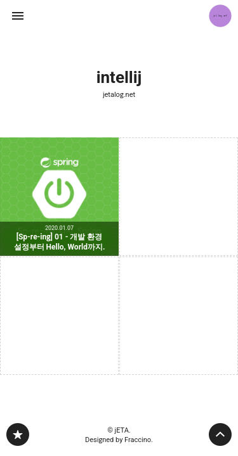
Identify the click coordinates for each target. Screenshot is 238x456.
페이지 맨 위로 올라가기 (220, 434)
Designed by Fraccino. (119, 440)
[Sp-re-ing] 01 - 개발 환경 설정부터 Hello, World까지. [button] (59, 196)
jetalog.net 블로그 (18, 434)
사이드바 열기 (18, 16)
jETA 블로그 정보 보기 (220, 16)
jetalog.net (119, 95)
